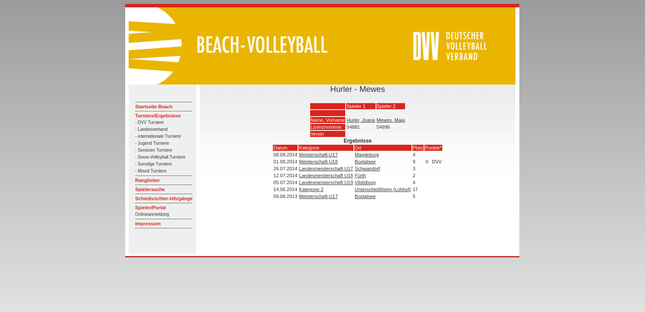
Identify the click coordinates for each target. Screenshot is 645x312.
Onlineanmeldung (152, 214)
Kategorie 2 (311, 189)
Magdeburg (367, 154)
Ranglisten (147, 180)
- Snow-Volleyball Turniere (160, 157)
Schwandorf (367, 168)
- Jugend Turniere (152, 143)
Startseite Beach (153, 106)
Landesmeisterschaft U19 (326, 182)
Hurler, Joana (361, 120)
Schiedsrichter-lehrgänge (164, 198)
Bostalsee (365, 161)
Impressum (148, 223)
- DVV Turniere (149, 122)
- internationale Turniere (158, 136)
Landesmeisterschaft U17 (326, 168)
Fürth (360, 175)
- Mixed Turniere (150, 171)
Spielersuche (150, 189)
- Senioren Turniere (153, 150)
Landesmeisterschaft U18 (326, 175)
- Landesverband (151, 129)
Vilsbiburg (365, 182)
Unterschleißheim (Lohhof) (383, 189)
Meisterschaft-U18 (318, 161)
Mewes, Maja (391, 120)
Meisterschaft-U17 (318, 154)
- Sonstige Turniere (153, 164)
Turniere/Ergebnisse (158, 115)
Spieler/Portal (150, 207)
